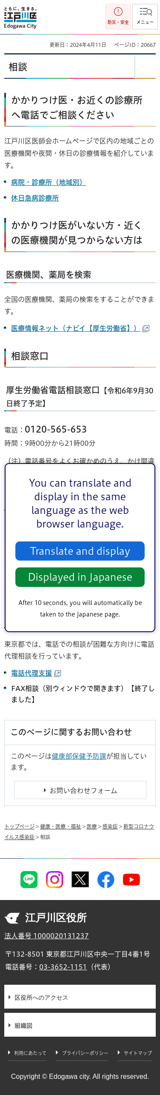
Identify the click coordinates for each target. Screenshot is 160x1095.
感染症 (110, 826)
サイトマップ (138, 1053)
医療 (92, 826)
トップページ (19, 826)
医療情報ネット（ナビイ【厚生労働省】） (80, 328)
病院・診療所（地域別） (48, 182)
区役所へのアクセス (41, 997)
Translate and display (80, 551)
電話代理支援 (36, 673)
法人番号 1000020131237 (46, 935)
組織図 (23, 1026)
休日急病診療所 (35, 198)
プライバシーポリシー (85, 1053)
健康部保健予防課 (79, 756)
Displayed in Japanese (80, 577)
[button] (145, 16)
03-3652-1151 (63, 966)
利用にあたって (30, 1053)
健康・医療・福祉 (60, 826)
